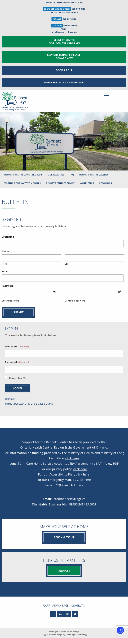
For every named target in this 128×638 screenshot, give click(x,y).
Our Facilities (56, 174)
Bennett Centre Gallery (93, 174)
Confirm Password (75, 300)
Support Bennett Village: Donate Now (64, 56)
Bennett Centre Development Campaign (64, 41)
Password (8, 285)
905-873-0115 (78, 8)
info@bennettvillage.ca (64, 32)
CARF (46, 605)
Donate (64, 571)
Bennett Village (72, 631)
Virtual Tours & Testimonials (22, 183)
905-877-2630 (69, 18)
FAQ (72, 174)
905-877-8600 (70, 25)
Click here (84, 480)
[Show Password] (56, 293)
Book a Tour (64, 70)
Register (10, 399)
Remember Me (17, 378)
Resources (105, 183)
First (4, 263)
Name (5, 251)
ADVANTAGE (60, 605)
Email (5, 271)
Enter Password (10, 300)
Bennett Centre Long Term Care (23, 174)
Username (9, 236)
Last (67, 263)
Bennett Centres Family (60, 183)
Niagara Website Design (52, 634)
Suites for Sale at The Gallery (64, 82)
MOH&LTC (78, 605)
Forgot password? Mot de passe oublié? (30, 403)
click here (72, 458)
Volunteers (87, 183)
